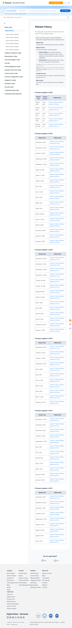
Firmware (44, 582)
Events (9, 590)
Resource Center (46, 573)
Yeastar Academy (11, 608)
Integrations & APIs (35, 580)
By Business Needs (35, 587)
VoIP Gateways (23, 582)
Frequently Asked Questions (13, 94)
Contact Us (10, 594)
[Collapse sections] (68, 17)
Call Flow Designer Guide (12, 60)
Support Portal (11, 597)
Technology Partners (12, 582)
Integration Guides (10, 80)
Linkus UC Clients (23, 578)
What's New (10, 17)
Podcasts (44, 587)
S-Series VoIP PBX (23, 580)
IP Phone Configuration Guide (14, 77)
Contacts (9, 622)
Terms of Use (16, 622)
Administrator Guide (11, 56)
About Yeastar (11, 573)
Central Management (24, 585)
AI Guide (7, 63)
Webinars (44, 585)
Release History (18, 17)
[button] (4, 27)
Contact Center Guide (11, 73)
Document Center (19, 3)
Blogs (43, 575)
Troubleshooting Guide (12, 90)
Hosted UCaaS (34, 573)
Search (65, 11)
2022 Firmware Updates (12, 46)
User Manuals (46, 580)
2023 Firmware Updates (12, 43)
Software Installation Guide (13, 53)
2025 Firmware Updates (12, 37)
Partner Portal (11, 599)
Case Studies (45, 578)
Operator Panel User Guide (13, 70)
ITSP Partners (10, 580)
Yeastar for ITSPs (11, 606)
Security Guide (9, 87)
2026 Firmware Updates (12, 34)
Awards (9, 587)
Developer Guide (10, 83)
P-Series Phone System (23, 574)
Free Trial (56, 3)
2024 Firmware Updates (12, 40)
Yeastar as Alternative (13, 604)
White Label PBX (34, 578)
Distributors (10, 578)
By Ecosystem (34, 585)
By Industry (33, 582)
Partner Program (11, 575)
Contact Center (34, 575)
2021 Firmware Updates (12, 49)
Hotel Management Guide (12, 66)
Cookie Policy (14, 624)
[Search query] (44, 11)
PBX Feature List (11, 601)
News (8, 585)
